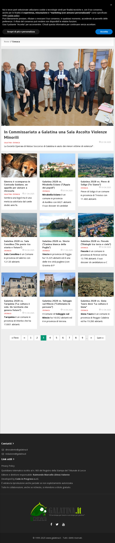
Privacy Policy (8, 465)
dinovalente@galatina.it (14, 449)
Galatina (8, 143)
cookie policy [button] (13, 15)
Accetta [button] (104, 31)
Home (6, 41)
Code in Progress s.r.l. (27, 478)
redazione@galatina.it (13, 453)
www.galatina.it (53, 537)
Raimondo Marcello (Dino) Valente (51, 474)
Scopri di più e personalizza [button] (21, 31)
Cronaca (16, 143)
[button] (111, 4)
